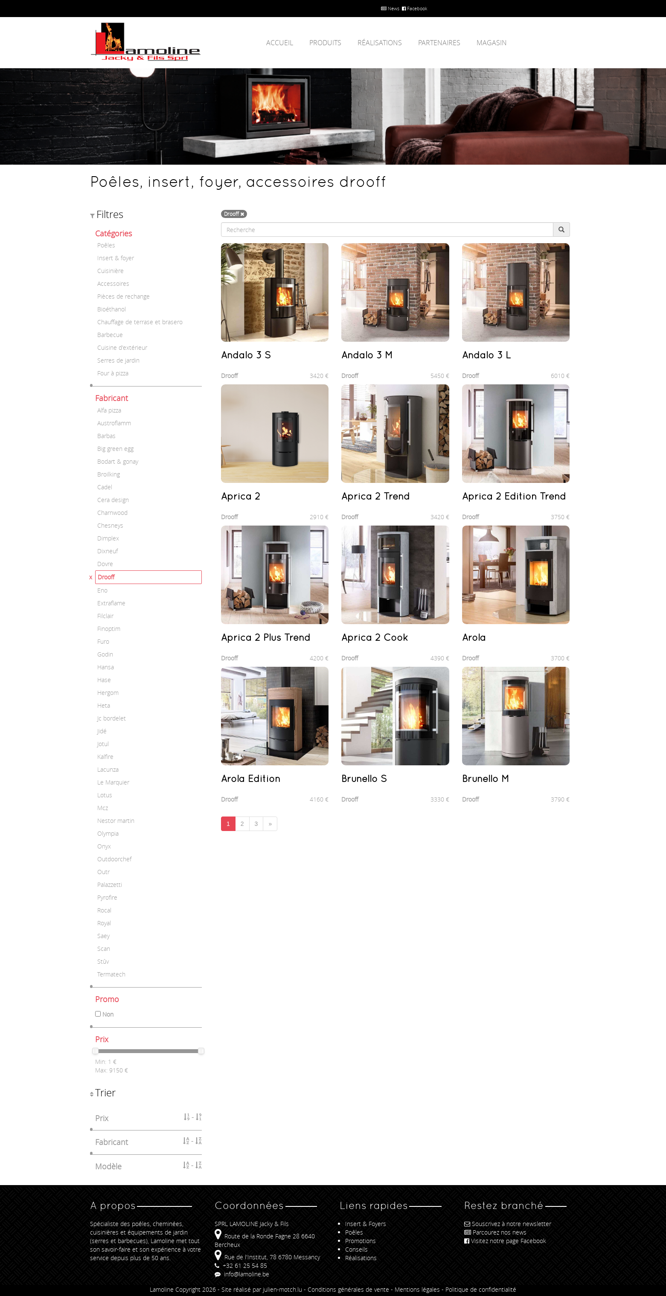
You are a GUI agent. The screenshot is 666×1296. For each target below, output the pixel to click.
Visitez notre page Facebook (505, 1241)
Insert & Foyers (365, 1224)
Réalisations (380, 42)
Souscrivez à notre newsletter (507, 1224)
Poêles (354, 1232)
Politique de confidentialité (480, 1289)
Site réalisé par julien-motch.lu (261, 1289)
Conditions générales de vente (348, 1289)
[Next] (270, 824)
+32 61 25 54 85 (241, 1265)
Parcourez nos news (495, 1232)
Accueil (279, 42)
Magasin (492, 42)
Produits (325, 42)
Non (107, 1014)
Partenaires (439, 42)
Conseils (356, 1249)
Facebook (414, 8)
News (390, 8)
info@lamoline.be (242, 1274)
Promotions (360, 1241)
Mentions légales (417, 1289)
